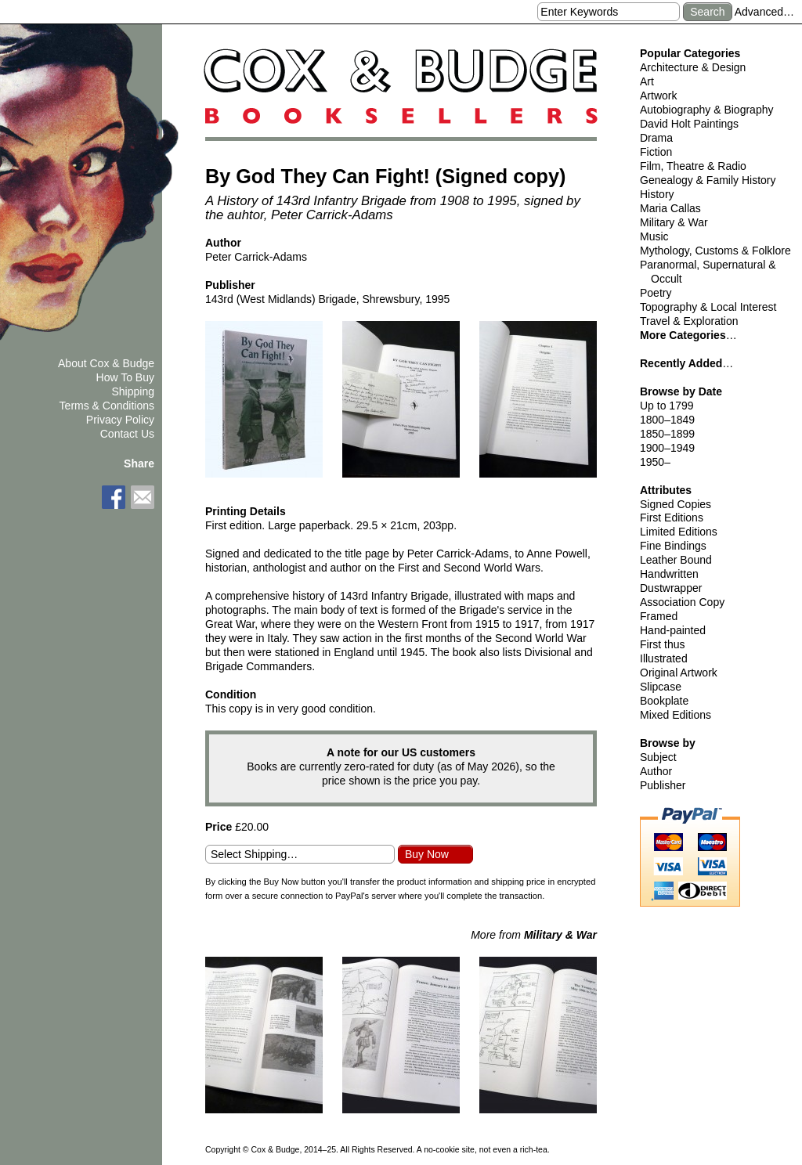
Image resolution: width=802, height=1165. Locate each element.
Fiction (656, 152)
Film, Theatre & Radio (693, 166)
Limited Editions (678, 531)
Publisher (662, 785)
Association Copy (682, 602)
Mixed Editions (675, 715)
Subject (658, 757)
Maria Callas (670, 208)
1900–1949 (667, 448)
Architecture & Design (693, 67)
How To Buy (125, 377)
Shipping (133, 391)
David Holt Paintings (689, 123)
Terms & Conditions (107, 405)
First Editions (671, 517)
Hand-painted (673, 630)
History (657, 194)
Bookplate (664, 700)
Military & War (674, 222)
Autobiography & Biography (706, 109)
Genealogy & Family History (708, 180)
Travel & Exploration (689, 321)
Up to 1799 (667, 405)
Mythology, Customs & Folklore (715, 250)
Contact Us (127, 433)
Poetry (655, 293)
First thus (662, 644)
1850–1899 (667, 433)
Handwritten (669, 574)
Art (647, 81)
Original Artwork (678, 672)
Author (656, 771)
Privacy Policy (120, 419)
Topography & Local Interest (708, 307)
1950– (655, 462)
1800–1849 (667, 419)
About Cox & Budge (106, 363)
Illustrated (664, 658)
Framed (658, 616)
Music (654, 236)
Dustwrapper (671, 588)
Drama (656, 138)
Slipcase (660, 686)
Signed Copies (675, 504)
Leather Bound (676, 560)
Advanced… (764, 11)
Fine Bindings (673, 545)
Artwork (658, 95)
